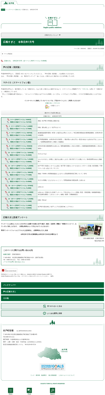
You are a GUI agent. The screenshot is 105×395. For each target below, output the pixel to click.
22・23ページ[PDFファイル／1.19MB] (20, 192)
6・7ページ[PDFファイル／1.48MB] (20, 139)
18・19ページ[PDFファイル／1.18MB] (20, 179)
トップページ (10, 9)
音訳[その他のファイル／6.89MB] (21, 168)
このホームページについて (67, 375)
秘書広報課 (6, 254)
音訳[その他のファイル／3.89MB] (21, 208)
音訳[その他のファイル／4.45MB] (21, 201)
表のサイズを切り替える (52, 113)
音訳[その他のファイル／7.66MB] (21, 194)
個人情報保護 (52, 375)
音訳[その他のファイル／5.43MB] (21, 135)
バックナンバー (9, 285)
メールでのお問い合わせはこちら (14, 262)
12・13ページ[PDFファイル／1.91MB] (20, 159)
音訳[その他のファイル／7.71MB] (21, 175)
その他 (6, 298)
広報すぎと (18, 9)
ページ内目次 (8, 54)
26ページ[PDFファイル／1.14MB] (21, 205)
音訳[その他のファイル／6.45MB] (21, 181)
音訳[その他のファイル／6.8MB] (20, 142)
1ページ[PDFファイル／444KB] (20, 119)
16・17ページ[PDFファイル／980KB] (21, 172)
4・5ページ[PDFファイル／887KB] (20, 133)
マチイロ (85, 89)
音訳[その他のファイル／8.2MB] (20, 188)
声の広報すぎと (9, 292)
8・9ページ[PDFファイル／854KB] (20, 146)
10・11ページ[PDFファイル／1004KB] (20, 152)
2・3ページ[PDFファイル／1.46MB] (20, 126)
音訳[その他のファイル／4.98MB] (21, 161)
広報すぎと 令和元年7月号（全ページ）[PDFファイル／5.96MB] (25, 61)
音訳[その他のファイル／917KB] (20, 122)
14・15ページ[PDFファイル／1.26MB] (20, 166)
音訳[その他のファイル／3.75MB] (21, 128)
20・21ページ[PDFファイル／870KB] (21, 185)
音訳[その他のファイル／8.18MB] (21, 155)
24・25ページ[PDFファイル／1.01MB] (20, 199)
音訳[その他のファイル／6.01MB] (21, 148)
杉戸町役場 (8, 330)
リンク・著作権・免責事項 (38, 375)
